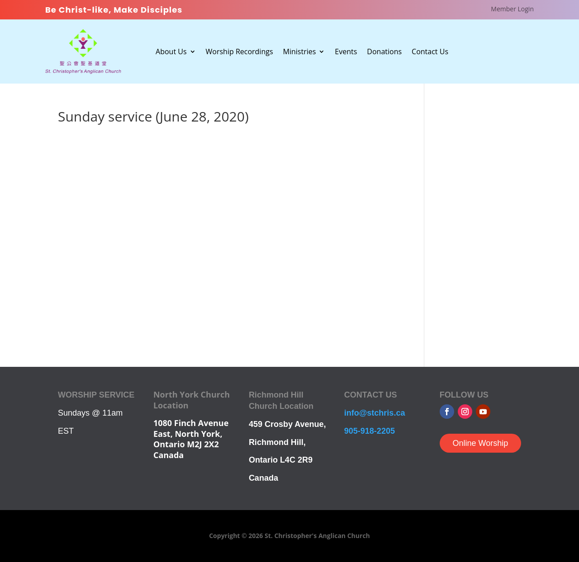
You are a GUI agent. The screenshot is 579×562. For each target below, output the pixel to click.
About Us (171, 52)
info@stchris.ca (374, 412)
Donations (384, 52)
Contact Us (430, 52)
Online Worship (480, 443)
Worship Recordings (239, 52)
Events (346, 52)
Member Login (512, 9)
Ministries (299, 52)
